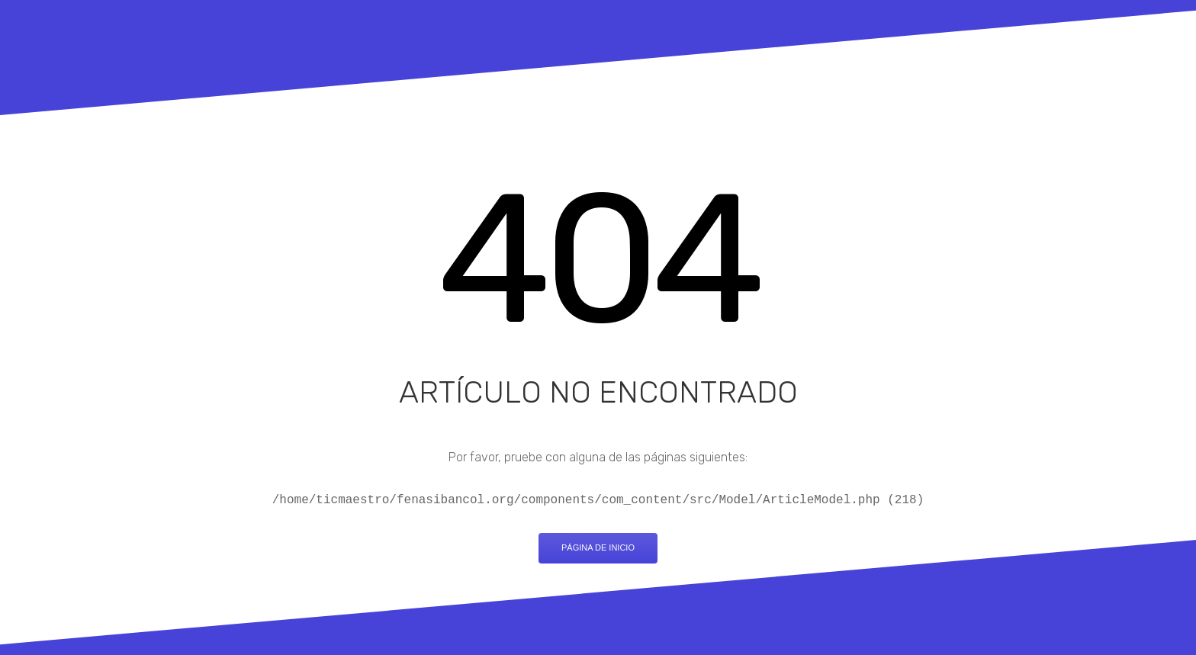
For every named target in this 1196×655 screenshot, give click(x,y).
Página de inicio (598, 547)
